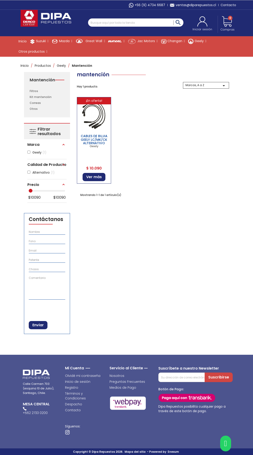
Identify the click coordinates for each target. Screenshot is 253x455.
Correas (35, 103)
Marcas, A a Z (206, 85)
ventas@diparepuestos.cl (193, 5)
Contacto (228, 5)
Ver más (94, 177)
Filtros (34, 91)
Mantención (42, 80)
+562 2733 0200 (35, 413)
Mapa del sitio (135, 452)
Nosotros (117, 375)
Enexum (174, 452)
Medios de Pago (123, 387)
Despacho (73, 404)
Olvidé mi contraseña (82, 375)
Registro (71, 387)
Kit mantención (41, 97)
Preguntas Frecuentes (127, 381)
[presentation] (52, 309)
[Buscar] (136, 22)
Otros (34, 109)
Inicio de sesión (77, 381)
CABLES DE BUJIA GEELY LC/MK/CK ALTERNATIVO (94, 139)
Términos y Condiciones (75, 396)
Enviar (38, 325)
